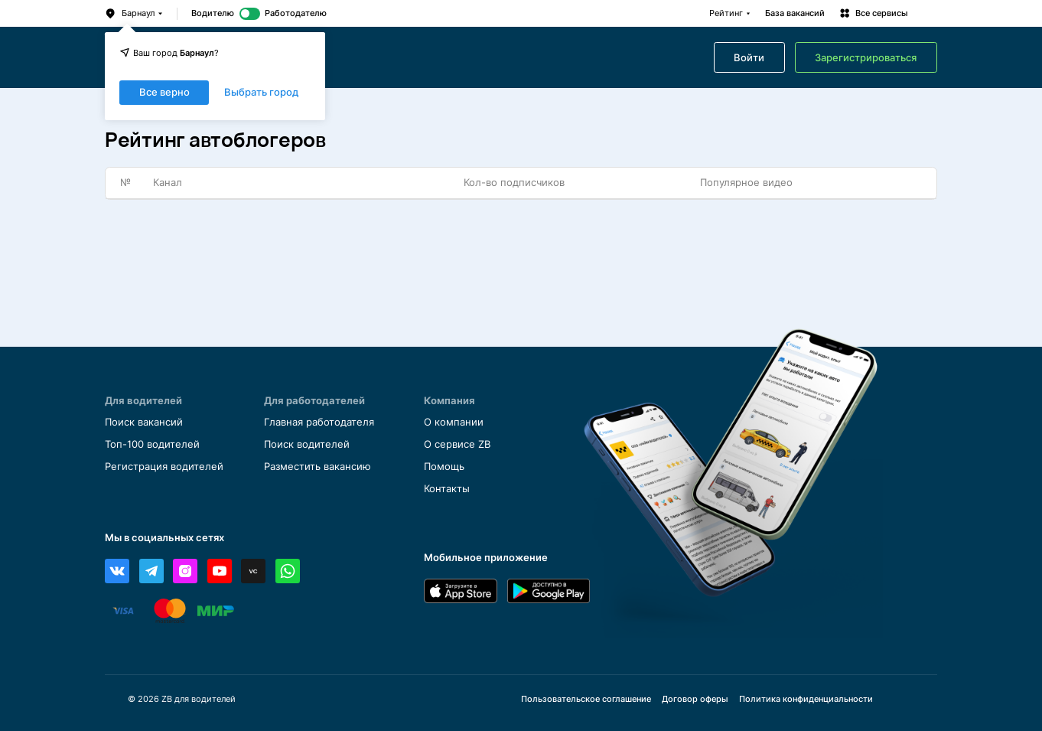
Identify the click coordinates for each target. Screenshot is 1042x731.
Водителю (212, 13)
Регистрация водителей (164, 466)
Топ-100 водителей (152, 444)
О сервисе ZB (457, 444)
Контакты (447, 488)
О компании (454, 422)
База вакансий (795, 13)
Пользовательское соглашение (586, 699)
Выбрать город (261, 92)
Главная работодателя (319, 422)
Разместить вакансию (317, 466)
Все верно (164, 92)
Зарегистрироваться (866, 58)
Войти (749, 58)
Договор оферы (695, 699)
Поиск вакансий (144, 422)
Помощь (444, 466)
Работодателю (296, 13)
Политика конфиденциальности (806, 699)
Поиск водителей (307, 444)
